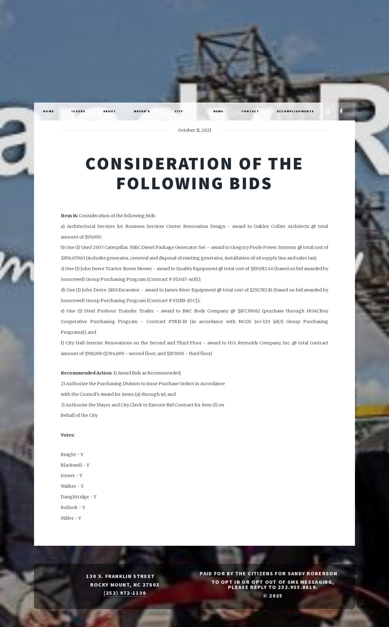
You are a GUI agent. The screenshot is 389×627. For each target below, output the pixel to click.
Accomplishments (295, 111)
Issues (78, 111)
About (109, 111)
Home (48, 111)
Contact (250, 111)
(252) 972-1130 (125, 593)
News (218, 111)
